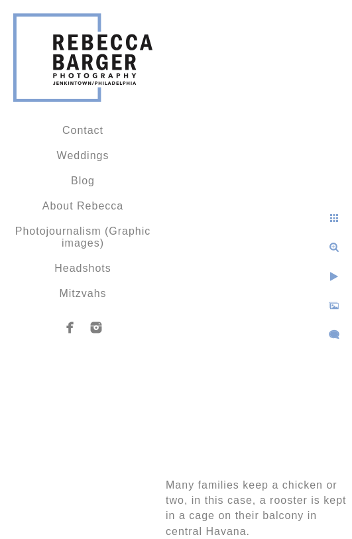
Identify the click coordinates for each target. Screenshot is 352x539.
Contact (82, 130)
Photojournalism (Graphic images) (83, 237)
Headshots (82, 268)
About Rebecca (82, 205)
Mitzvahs (82, 293)
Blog (83, 180)
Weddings (83, 155)
